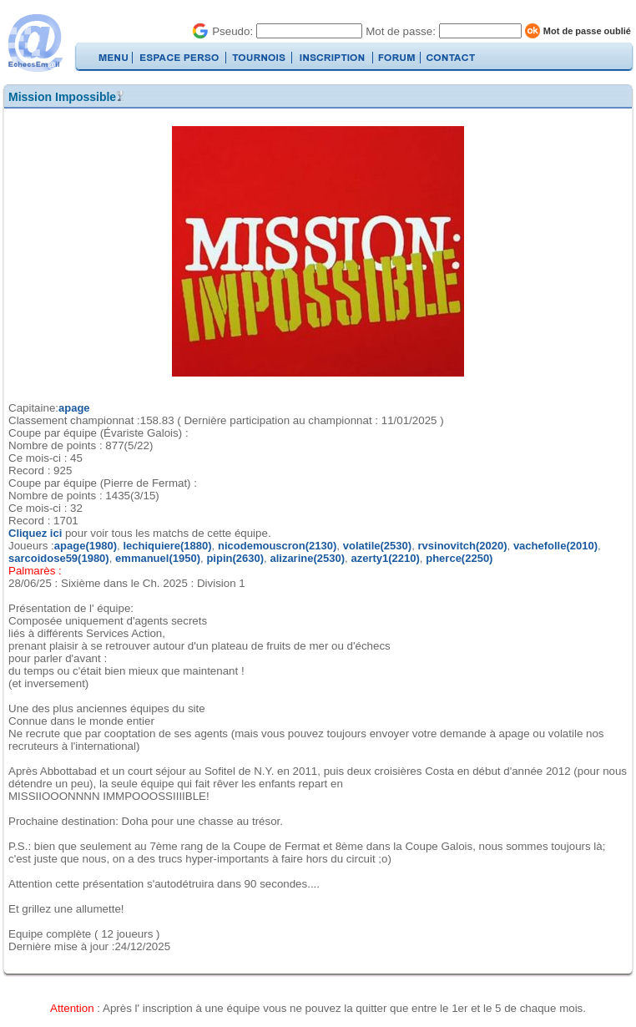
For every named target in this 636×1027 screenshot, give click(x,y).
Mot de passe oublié (587, 31)
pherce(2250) (459, 558)
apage (74, 408)
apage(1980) (85, 545)
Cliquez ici (36, 533)
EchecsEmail (34, 43)
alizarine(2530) (307, 558)
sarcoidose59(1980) (58, 558)
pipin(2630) (235, 558)
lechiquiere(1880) (167, 545)
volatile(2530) (377, 545)
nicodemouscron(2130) (277, 545)
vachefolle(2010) (555, 545)
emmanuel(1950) (157, 558)
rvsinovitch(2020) (462, 545)
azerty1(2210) (385, 558)
